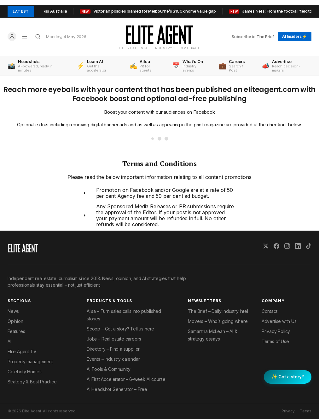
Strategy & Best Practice (32, 381)
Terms (305, 411)
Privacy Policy (276, 331)
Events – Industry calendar (113, 359)
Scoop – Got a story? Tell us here (120, 328)
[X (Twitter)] (266, 246)
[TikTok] (308, 246)
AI (9, 341)
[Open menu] (25, 37)
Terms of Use (275, 341)
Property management (30, 361)
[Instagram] (287, 246)
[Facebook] (276, 246)
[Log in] (12, 36)
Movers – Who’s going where (217, 321)
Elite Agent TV (22, 351)
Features (16, 331)
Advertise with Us (279, 321)
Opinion (15, 321)
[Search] (38, 37)
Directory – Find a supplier (113, 349)
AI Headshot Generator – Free (117, 389)
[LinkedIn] (298, 246)
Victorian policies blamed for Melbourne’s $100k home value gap (153, 11)
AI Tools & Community (108, 369)
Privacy (288, 411)
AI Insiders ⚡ (294, 36)
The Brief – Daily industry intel (218, 311)
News (13, 311)
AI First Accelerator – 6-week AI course (126, 379)
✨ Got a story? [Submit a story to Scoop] (287, 377)
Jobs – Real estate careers (114, 339)
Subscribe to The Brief (253, 36)
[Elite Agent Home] (159, 34)
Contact (269, 311)
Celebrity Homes (24, 371)
